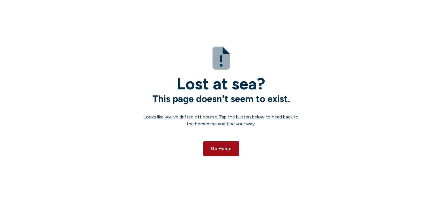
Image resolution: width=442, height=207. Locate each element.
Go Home (221, 148)
